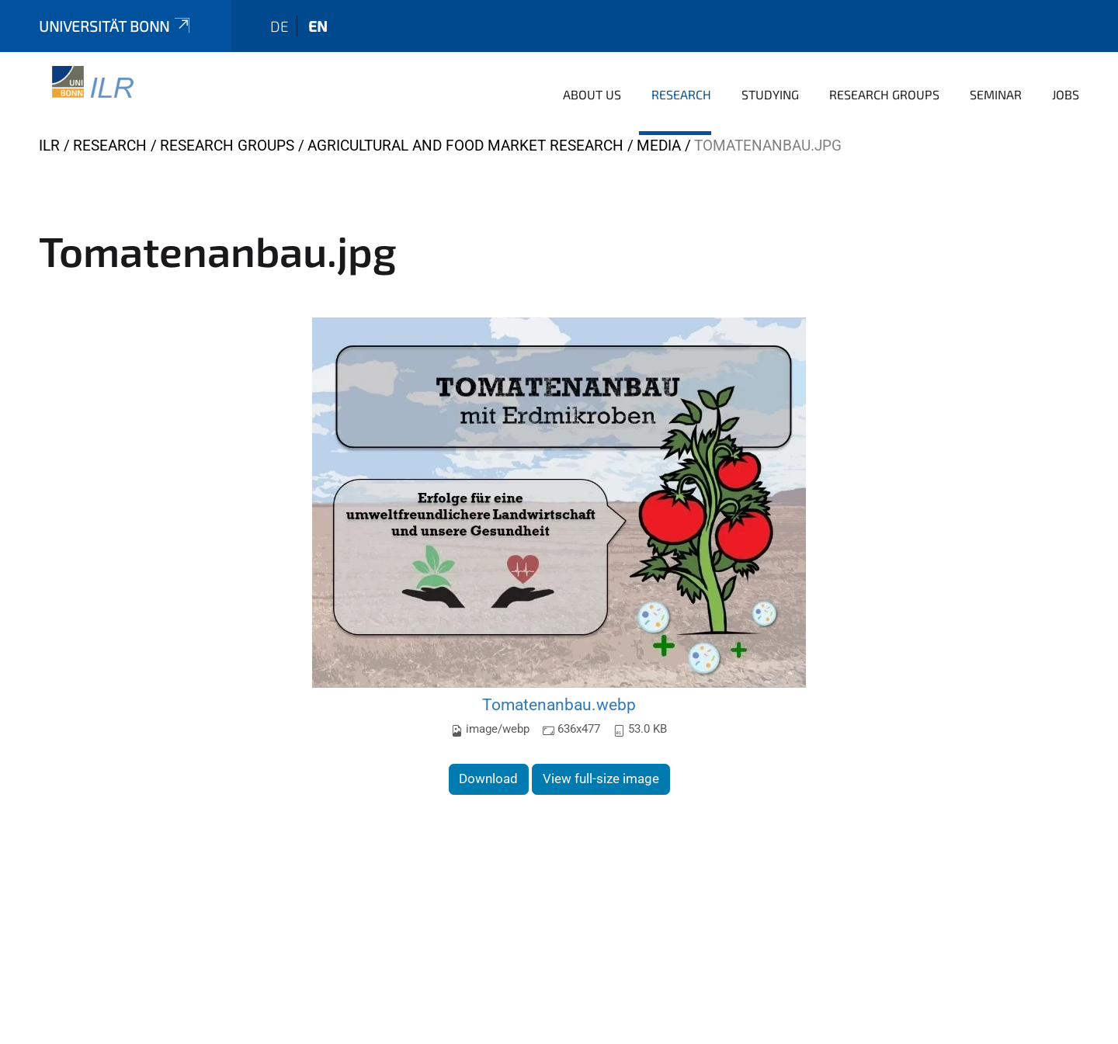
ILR (49, 145)
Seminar (996, 94)
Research (681, 94)
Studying (770, 94)
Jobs (1065, 94)
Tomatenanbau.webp (559, 704)
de (279, 26)
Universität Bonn (116, 26)
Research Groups (884, 94)
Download (488, 778)
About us (592, 94)
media (659, 145)
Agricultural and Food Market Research (465, 145)
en (318, 26)
